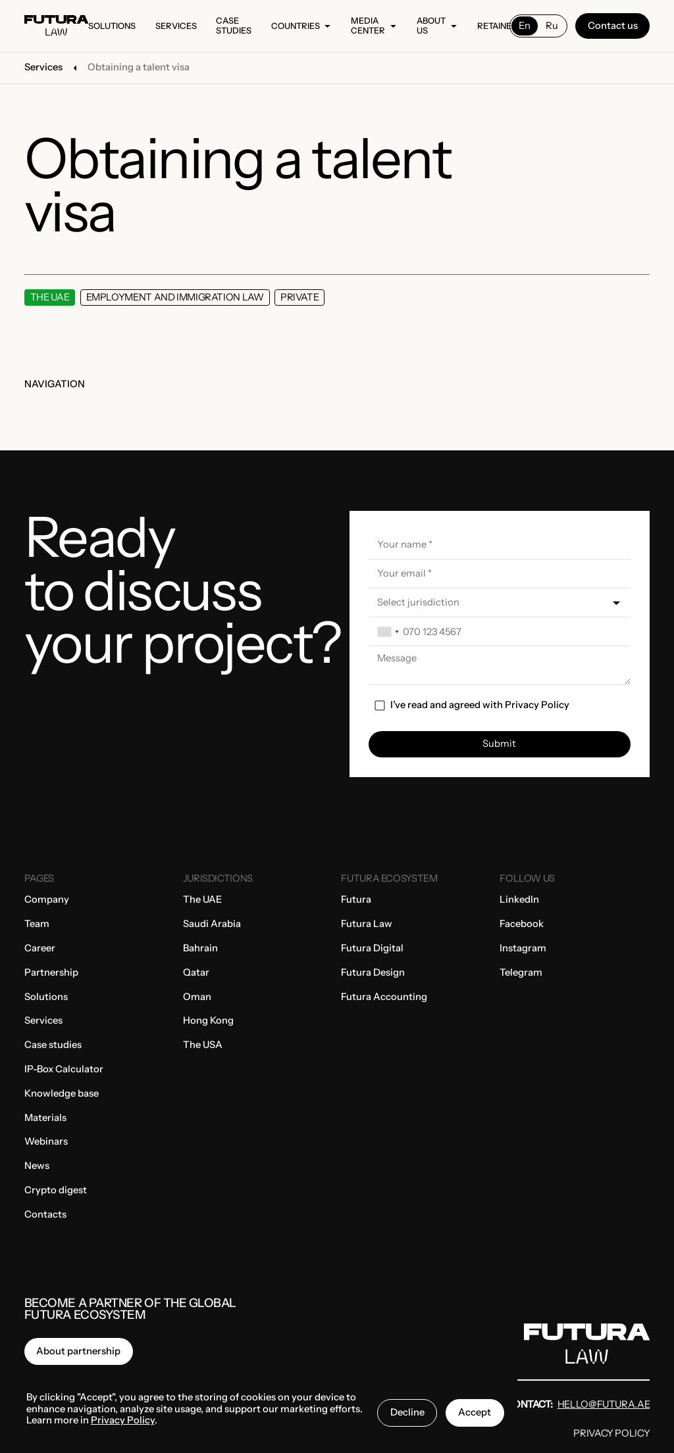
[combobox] (388, 632)
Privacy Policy (537, 705)
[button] (500, 602)
